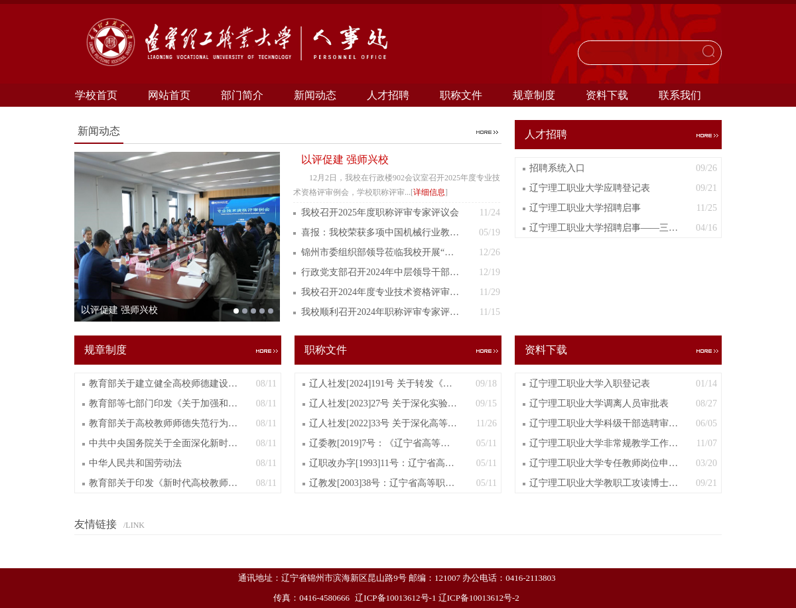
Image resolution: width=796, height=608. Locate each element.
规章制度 (534, 95)
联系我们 (680, 95)
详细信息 (429, 192)
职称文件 (461, 95)
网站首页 (169, 95)
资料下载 (607, 95)
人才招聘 (388, 95)
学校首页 (96, 95)
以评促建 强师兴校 (345, 159)
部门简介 (242, 95)
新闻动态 (315, 95)
